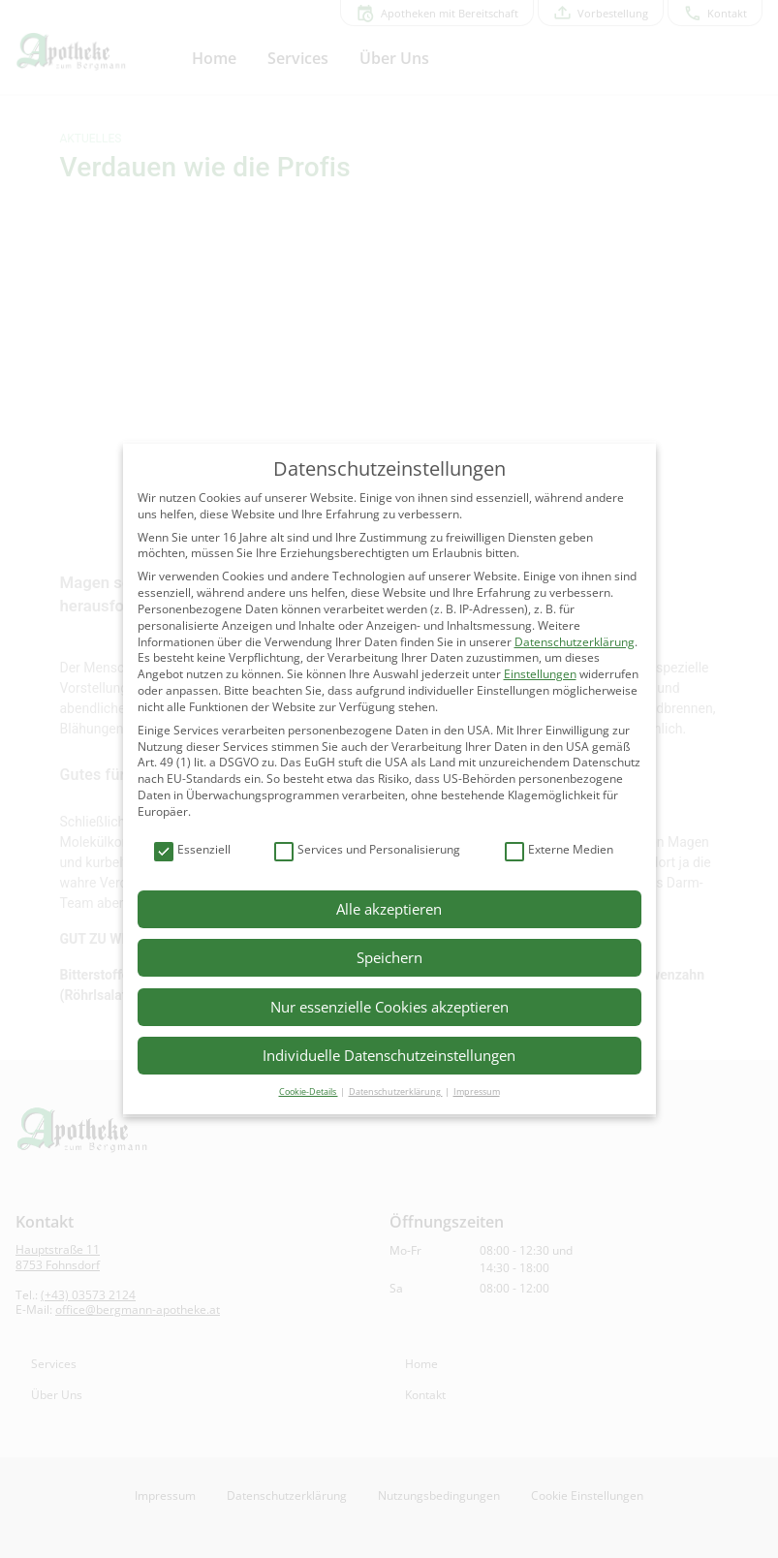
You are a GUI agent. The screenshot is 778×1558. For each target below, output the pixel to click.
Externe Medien (559, 850)
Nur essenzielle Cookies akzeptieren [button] (389, 1006)
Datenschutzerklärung (574, 642)
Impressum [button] (476, 1091)
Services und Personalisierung (367, 850)
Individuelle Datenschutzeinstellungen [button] (389, 1055)
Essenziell (192, 850)
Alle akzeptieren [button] (389, 909)
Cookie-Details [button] (308, 1091)
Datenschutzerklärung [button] (396, 1091)
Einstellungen (540, 674)
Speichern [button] (389, 957)
